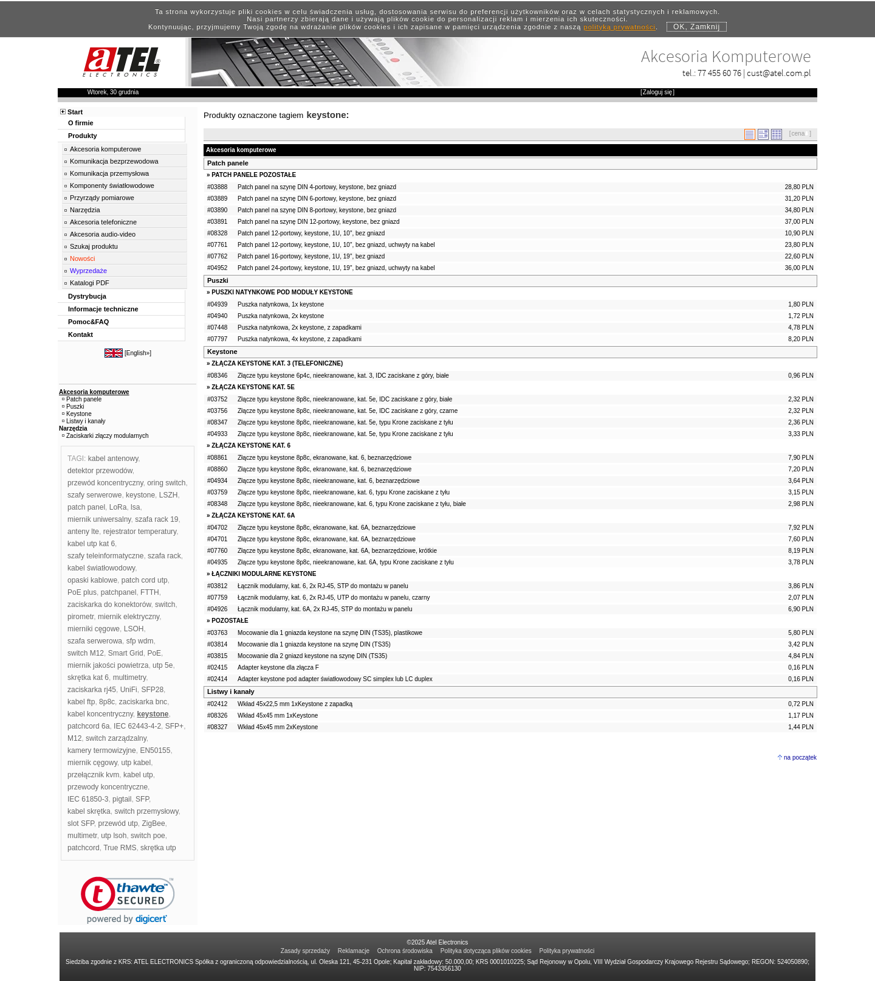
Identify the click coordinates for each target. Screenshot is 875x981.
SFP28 (152, 689)
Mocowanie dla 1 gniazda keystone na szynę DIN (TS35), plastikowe (330, 632)
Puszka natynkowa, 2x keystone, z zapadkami (300, 327)
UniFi (128, 689)
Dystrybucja (87, 296)
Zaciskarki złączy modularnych (107, 435)
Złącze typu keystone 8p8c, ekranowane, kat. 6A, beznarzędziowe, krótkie (337, 550)
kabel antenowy (113, 458)
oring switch (166, 483)
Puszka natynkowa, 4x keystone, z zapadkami (300, 339)
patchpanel (119, 592)
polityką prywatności (620, 26)
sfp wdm (140, 641)
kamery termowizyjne (101, 750)
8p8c (107, 702)
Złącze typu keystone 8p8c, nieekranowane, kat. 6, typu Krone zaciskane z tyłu (344, 492)
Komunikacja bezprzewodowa (114, 161)
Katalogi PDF (89, 282)
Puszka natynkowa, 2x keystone (281, 316)
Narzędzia (85, 209)
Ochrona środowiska (405, 951)
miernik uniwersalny (99, 519)
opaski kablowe (92, 580)
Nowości (82, 258)
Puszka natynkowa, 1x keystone (281, 304)
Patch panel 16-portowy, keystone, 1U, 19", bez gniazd (311, 256)
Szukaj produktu (94, 246)
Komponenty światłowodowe (112, 185)
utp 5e (163, 665)
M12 (74, 738)
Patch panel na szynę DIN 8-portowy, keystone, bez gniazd (317, 210)
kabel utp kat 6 (91, 543)
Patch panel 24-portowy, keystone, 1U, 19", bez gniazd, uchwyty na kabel (336, 268)
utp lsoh (113, 835)
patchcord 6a (88, 726)
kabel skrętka (89, 811)
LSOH (134, 629)
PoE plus (82, 592)
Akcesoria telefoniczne (103, 222)
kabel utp (138, 775)
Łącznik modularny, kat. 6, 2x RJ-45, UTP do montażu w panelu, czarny (334, 597)
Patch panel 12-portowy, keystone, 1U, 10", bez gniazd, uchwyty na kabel (336, 244)
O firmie (81, 123)
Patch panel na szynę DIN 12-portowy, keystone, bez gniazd (319, 221)
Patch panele (228, 163)
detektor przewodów (99, 470)
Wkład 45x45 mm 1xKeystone (278, 715)
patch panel (86, 507)
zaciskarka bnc (143, 702)
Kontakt (80, 334)
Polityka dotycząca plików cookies (486, 951)
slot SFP (80, 823)
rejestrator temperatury (140, 531)
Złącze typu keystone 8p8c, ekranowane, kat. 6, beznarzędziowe (324, 457)
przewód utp (117, 823)
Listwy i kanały (231, 691)
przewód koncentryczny (105, 483)
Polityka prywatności (567, 951)
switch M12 (85, 653)
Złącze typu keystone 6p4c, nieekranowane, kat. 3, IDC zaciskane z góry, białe (343, 375)
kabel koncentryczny (100, 714)
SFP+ (174, 726)
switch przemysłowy (146, 811)
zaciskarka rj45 (91, 689)
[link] (128, 900)
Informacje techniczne (103, 309)
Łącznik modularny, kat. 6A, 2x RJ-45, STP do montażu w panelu (325, 609)
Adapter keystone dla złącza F (278, 667)
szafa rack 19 (156, 519)
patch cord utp (145, 580)
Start (75, 112)
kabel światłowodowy (101, 568)
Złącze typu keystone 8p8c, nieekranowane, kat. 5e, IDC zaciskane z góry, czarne (348, 410)
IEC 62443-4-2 (137, 726)
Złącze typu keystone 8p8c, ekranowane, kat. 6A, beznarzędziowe (327, 527)
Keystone (222, 351)
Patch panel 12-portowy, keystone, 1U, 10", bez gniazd (311, 233)
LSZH (168, 495)
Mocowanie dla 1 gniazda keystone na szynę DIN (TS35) (314, 644)
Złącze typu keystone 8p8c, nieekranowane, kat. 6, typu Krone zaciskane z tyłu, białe (352, 504)
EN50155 (155, 750)
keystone (140, 495)
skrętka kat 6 (88, 677)
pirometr (80, 616)
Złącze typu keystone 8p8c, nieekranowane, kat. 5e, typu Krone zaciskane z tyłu (345, 422)
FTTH (149, 592)
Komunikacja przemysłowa (109, 173)
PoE (154, 653)
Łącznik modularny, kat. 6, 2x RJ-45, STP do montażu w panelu (323, 586)
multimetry (129, 677)
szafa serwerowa (94, 641)
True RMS (119, 848)
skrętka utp (158, 848)
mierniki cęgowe (93, 629)
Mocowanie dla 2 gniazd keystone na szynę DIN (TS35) (312, 656)
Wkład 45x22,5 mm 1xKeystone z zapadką (295, 704)
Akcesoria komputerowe (105, 149)
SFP (142, 799)
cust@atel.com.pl (779, 72)
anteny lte (83, 531)
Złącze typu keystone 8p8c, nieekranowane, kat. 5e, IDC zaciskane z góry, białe (345, 399)
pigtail (121, 799)
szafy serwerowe (94, 495)
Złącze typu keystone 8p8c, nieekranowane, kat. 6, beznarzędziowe (329, 480)
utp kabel (136, 762)
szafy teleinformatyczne (105, 556)
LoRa (118, 507)
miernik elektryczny (128, 616)
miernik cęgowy (92, 762)
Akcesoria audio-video (103, 234)
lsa (135, 507)
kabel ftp (81, 702)
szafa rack (164, 556)
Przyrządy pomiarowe (102, 197)
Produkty (82, 135)
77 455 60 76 (719, 72)
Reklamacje (353, 951)
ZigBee (153, 823)
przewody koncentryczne (107, 787)
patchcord (83, 848)
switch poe (148, 835)
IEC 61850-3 (87, 799)
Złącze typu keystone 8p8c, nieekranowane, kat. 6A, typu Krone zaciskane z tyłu (346, 562)
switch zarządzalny (116, 738)
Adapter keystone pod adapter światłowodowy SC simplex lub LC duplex (335, 679)
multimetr (82, 835)
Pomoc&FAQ (88, 321)
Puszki (217, 280)
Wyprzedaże (88, 270)
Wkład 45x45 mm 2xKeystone (278, 727)
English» (137, 353)
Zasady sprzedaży (305, 951)
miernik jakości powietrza (107, 665)
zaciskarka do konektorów (109, 604)
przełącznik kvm (93, 775)
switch (165, 604)
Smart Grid (125, 653)
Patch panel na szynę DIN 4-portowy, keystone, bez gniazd (317, 187)
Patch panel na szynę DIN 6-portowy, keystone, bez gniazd (317, 198)
